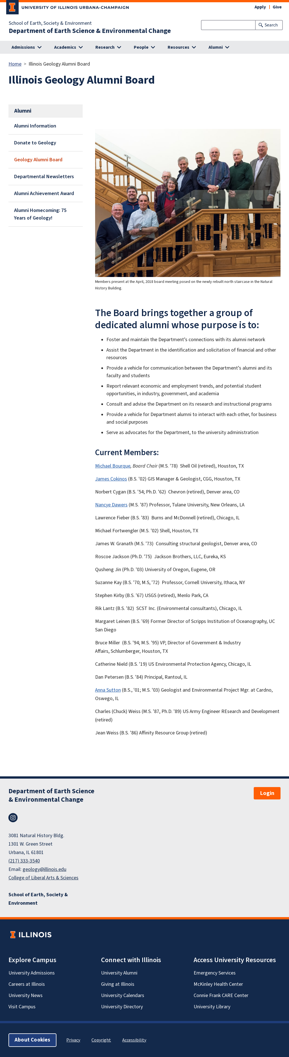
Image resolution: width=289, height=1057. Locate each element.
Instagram (13, 818)
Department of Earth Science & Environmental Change (90, 31)
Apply (260, 7)
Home (14, 64)
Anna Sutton (108, 690)
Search (271, 25)
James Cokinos (111, 478)
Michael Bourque (112, 466)
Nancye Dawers (111, 504)
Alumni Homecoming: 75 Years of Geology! (40, 214)
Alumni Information (35, 125)
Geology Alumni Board (38, 159)
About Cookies (32, 1040)
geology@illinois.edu (44, 869)
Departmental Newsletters (44, 176)
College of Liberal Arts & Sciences (43, 877)
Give (277, 7)
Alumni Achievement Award (44, 193)
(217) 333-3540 (24, 860)
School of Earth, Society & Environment (50, 23)
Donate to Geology (35, 142)
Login (267, 793)
